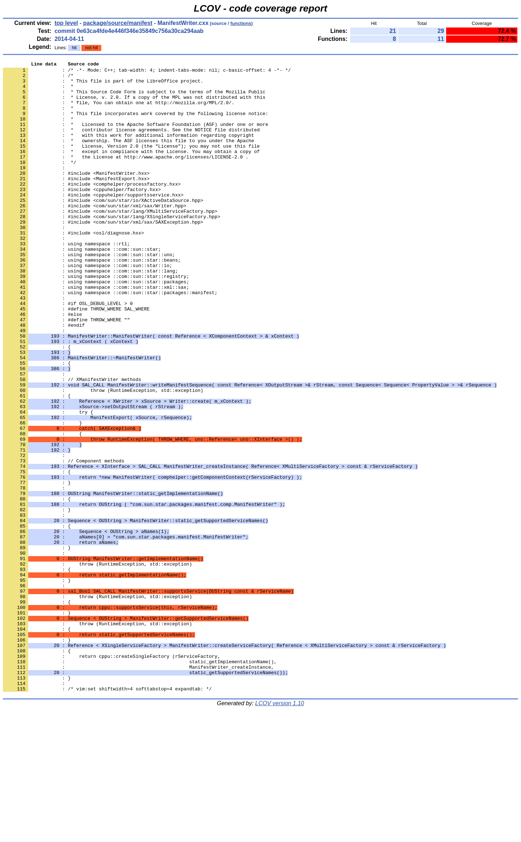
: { (37, 404)
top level (66, 23)
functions (240, 23)
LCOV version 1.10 (279, 829)
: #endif (44, 378)
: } (37, 567)
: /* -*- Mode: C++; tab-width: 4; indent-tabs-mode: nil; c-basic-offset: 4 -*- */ (147, 72)
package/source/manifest (117, 23)
